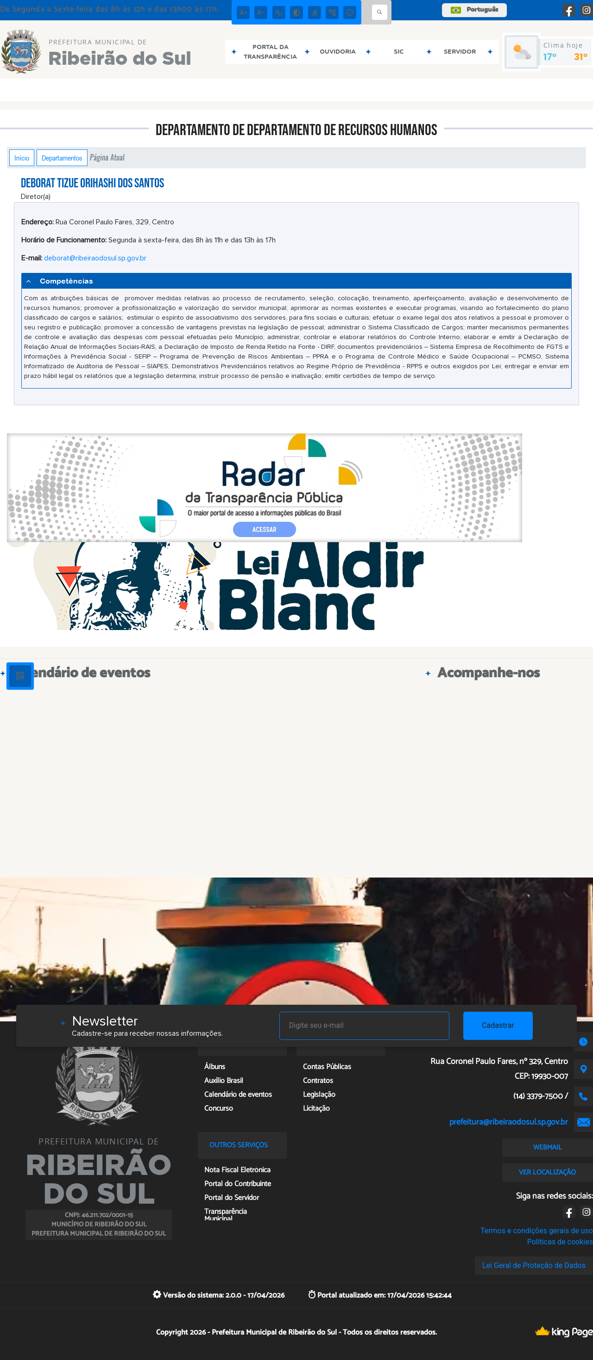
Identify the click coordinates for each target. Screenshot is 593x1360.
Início (21, 157)
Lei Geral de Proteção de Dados (534, 1265)
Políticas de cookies (560, 1241)
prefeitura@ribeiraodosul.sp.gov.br (508, 1122)
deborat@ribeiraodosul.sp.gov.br (95, 258)
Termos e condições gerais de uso (536, 1230)
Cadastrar (498, 1025)
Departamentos (62, 157)
